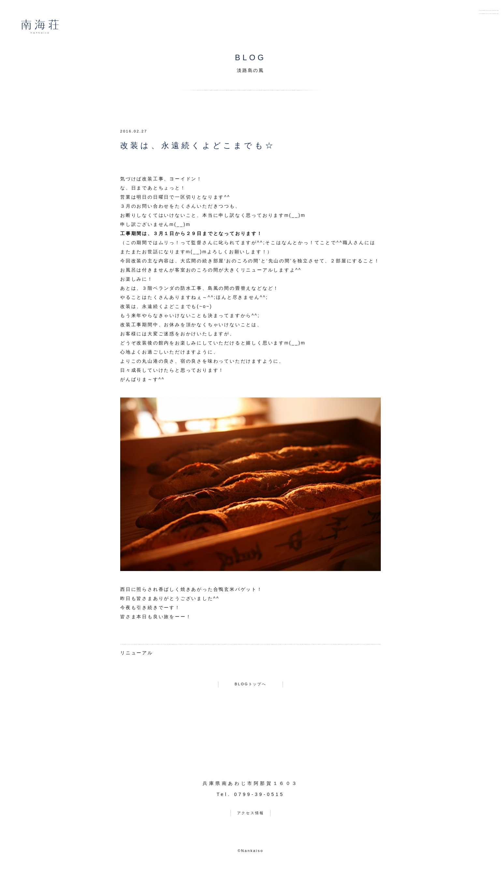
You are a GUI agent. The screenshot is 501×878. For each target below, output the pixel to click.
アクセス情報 (250, 817)
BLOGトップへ (250, 686)
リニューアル (136, 652)
